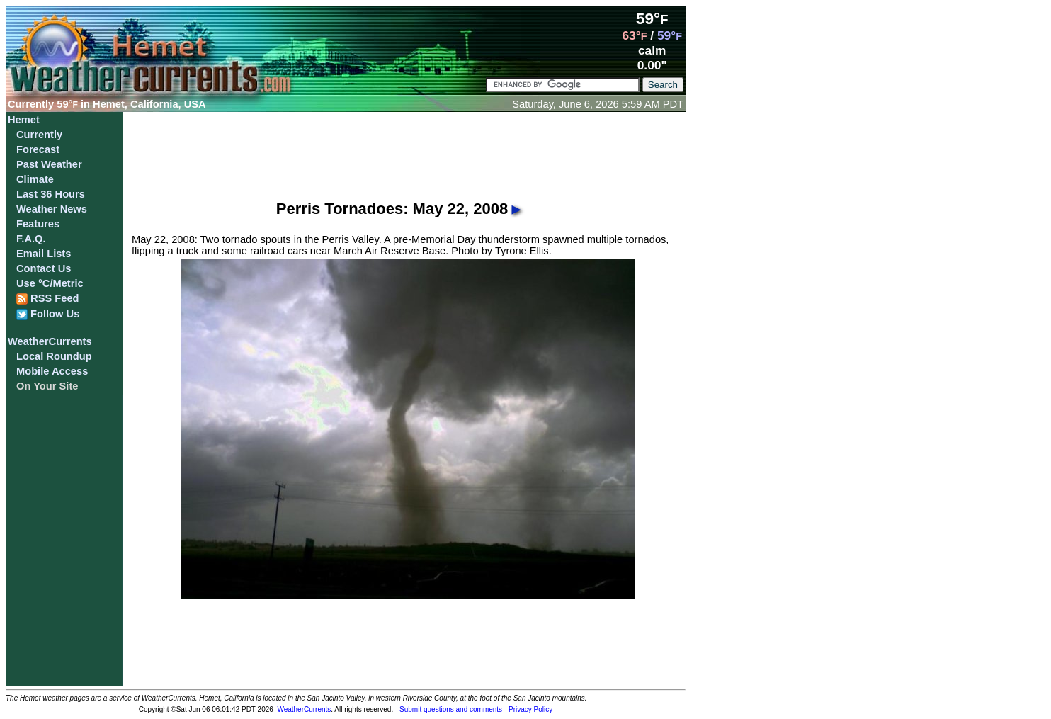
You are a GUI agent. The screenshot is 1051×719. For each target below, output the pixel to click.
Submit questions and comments (450, 709)
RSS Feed (47, 299)
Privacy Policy (530, 709)
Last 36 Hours (50, 194)
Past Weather (49, 164)
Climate (35, 179)
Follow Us (47, 314)
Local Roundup (54, 356)
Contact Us (43, 268)
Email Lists (43, 253)
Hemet (24, 119)
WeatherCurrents (50, 341)
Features (37, 224)
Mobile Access (52, 371)
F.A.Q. (31, 238)
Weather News (51, 209)
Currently (39, 134)
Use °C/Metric (50, 283)
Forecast (37, 149)
